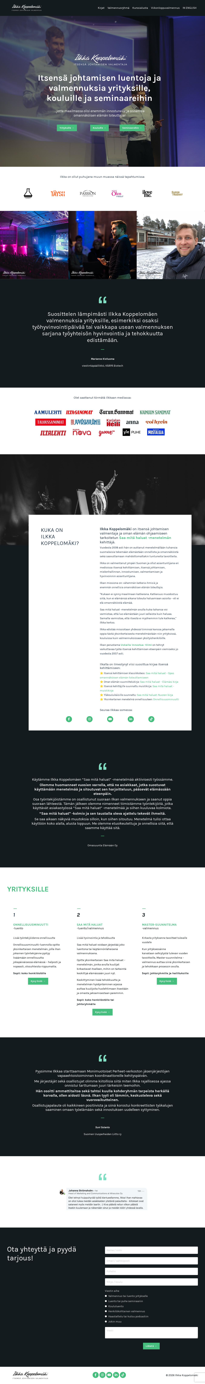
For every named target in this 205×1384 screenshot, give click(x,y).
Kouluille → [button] (99, 127)
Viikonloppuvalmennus (165, 8)
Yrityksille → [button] (67, 127)
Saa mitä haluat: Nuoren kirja (155, 695)
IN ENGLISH (190, 8)
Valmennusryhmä (118, 8)
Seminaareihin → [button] (132, 127)
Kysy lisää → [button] (38, 995)
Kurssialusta (140, 8)
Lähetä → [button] (151, 1346)
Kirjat (101, 8)
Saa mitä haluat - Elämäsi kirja (159, 681)
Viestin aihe (112, 1291)
